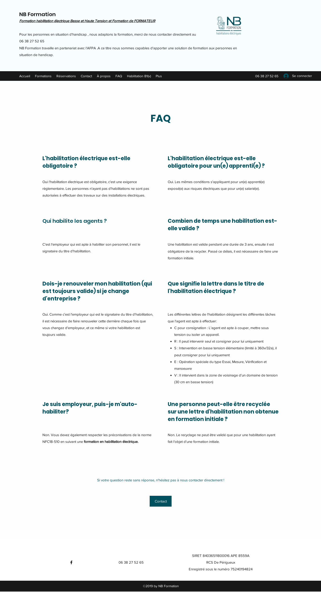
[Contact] (161, 501)
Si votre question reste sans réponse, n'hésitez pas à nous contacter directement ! (160, 480)
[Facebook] (71, 562)
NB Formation (37, 14)
